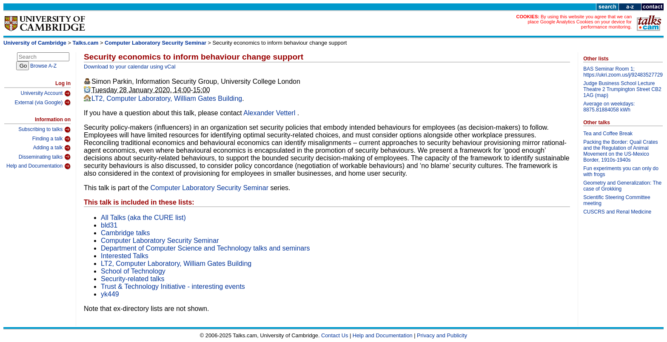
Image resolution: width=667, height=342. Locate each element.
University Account (45, 93)
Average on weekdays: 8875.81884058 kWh (609, 107)
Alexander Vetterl (270, 113)
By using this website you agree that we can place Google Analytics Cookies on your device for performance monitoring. (579, 21)
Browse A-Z (43, 66)
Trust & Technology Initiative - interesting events (173, 286)
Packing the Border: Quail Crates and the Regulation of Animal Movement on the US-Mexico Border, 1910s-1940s (620, 151)
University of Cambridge (34, 43)
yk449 (110, 294)
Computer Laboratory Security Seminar (155, 43)
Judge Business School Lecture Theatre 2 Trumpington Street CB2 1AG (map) (622, 89)
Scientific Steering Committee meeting (616, 200)
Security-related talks (132, 278)
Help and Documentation (38, 166)
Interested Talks (124, 255)
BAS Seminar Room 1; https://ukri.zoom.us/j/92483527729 (623, 72)
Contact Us (334, 335)
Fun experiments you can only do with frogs (620, 171)
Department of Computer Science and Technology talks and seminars (205, 248)
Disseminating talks (45, 157)
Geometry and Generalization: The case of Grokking (622, 186)
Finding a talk (51, 139)
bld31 (109, 225)
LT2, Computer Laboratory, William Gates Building (166, 98)
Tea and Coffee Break (608, 134)
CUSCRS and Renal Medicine (617, 212)
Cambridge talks (125, 233)
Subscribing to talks (44, 129)
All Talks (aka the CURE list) (143, 217)
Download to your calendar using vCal (130, 66)
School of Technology (133, 271)
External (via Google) (42, 102)
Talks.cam (86, 43)
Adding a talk (52, 148)
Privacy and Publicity (442, 335)
